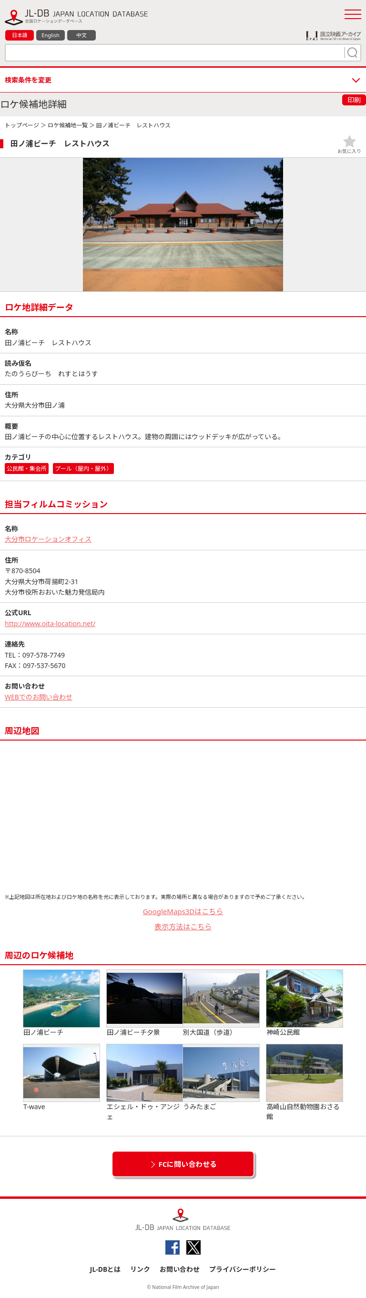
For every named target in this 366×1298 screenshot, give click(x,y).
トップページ (22, 125)
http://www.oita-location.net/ (50, 623)
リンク (140, 1269)
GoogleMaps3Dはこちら (183, 911)
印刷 (354, 99)
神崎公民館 (304, 1003)
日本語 (20, 35)
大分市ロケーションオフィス (48, 539)
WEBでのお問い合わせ (38, 696)
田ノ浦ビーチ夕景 (145, 1003)
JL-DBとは (105, 1269)
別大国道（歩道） (221, 1003)
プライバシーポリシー (242, 1269)
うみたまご (221, 1077)
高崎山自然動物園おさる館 (304, 1082)
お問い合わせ (180, 1269)
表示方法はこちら (183, 926)
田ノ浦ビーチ (61, 1003)
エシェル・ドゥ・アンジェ (145, 1082)
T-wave (61, 1077)
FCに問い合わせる (188, 1164)
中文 (81, 35)
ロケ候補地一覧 (68, 125)
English (50, 35)
